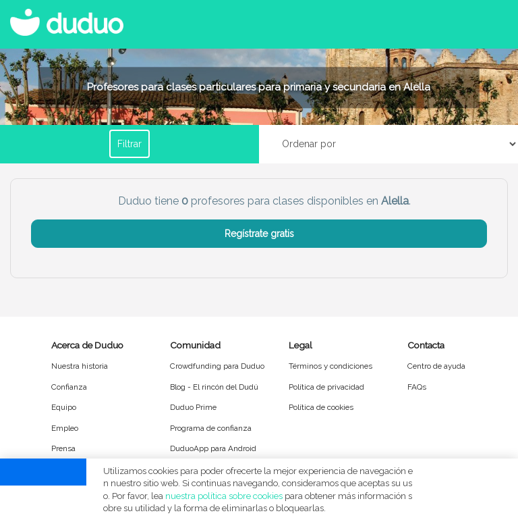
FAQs (416, 387)
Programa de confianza (211, 428)
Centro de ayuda (436, 366)
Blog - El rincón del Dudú (214, 387)
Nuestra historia (79, 366)
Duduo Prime (193, 407)
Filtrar (129, 143)
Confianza (69, 387)
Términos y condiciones (330, 366)
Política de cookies (321, 407)
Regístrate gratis (259, 233)
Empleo (64, 428)
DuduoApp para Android (213, 448)
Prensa (63, 448)
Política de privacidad (326, 387)
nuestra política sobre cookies (224, 496)
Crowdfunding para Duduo (217, 366)
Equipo (63, 407)
